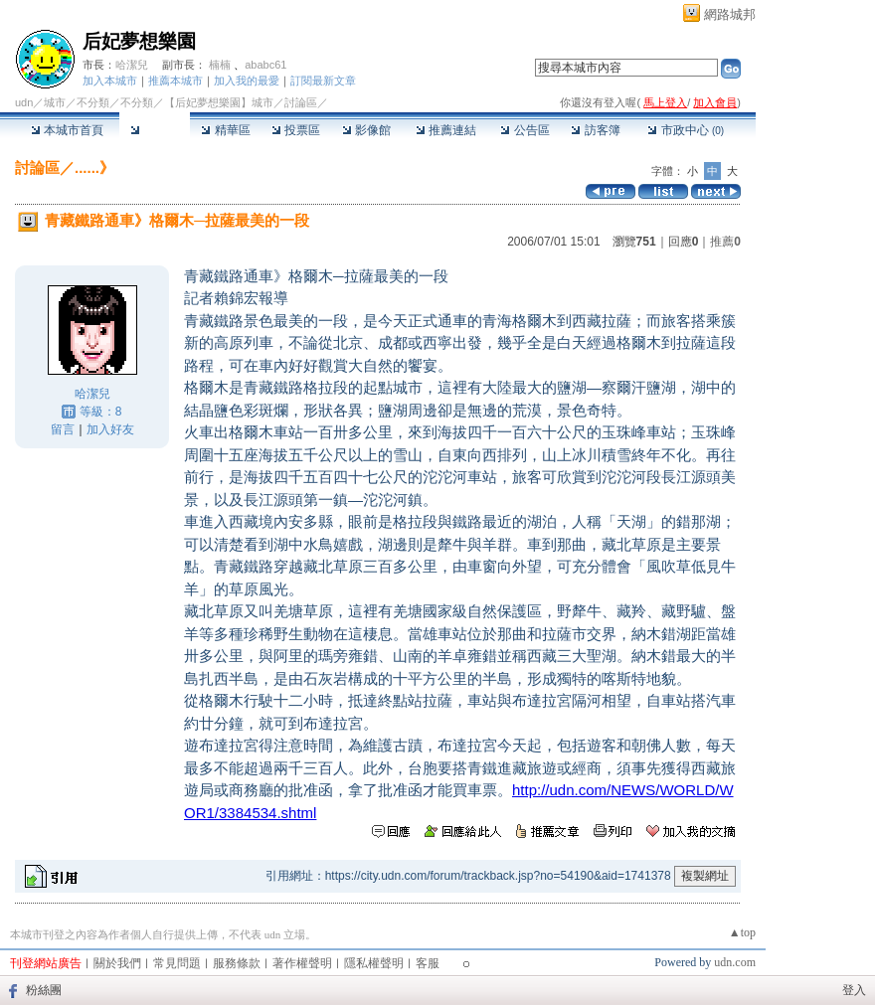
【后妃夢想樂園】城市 (218, 102)
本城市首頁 (67, 130)
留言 (63, 429)
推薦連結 (446, 130)
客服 (427, 963)
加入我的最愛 (246, 80)
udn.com (735, 962)
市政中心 (685, 130)
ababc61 (265, 65)
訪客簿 (595, 130)
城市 (55, 102)
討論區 (154, 130)
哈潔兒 (131, 65)
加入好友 (110, 429)
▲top (742, 932)
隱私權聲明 (374, 963)
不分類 (93, 102)
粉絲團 (44, 990)
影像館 (366, 130)
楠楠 (220, 65)
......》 (94, 167)
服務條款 (237, 963)
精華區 (225, 130)
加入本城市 (110, 80)
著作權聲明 (302, 963)
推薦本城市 (175, 80)
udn (24, 102)
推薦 (725, 242)
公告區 (524, 130)
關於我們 (117, 963)
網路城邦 (730, 14)
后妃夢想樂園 (139, 41)
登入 (854, 990)
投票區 (295, 130)
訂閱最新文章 (323, 80)
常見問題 (177, 963)
